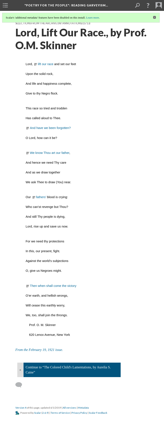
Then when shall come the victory (53, 286)
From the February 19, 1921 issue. (39, 350)
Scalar (37, 412)
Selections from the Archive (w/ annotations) (49, 23)
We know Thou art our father (49, 152)
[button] (148, 5)
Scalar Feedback (98, 412)
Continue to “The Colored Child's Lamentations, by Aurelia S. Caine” (68, 369)
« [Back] (20, 370)
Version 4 (20, 407)
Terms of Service (60, 412)
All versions (69, 407)
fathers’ (41, 197)
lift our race (45, 64)
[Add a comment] (20, 385)
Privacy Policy (79, 412)
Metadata (83, 407)
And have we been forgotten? (50, 128)
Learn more (92, 17)
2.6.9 (45, 412)
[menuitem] (5, 5)
